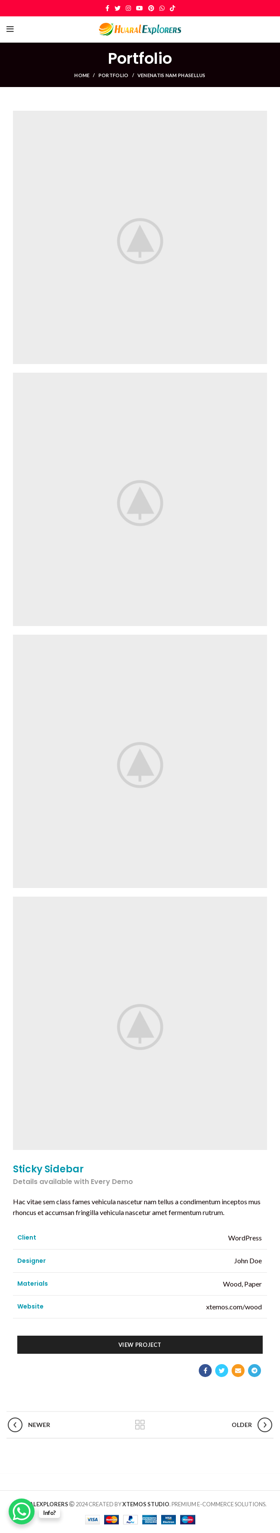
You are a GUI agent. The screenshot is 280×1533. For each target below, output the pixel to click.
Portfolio (114, 75)
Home (81, 75)
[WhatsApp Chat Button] (22, 1511)
